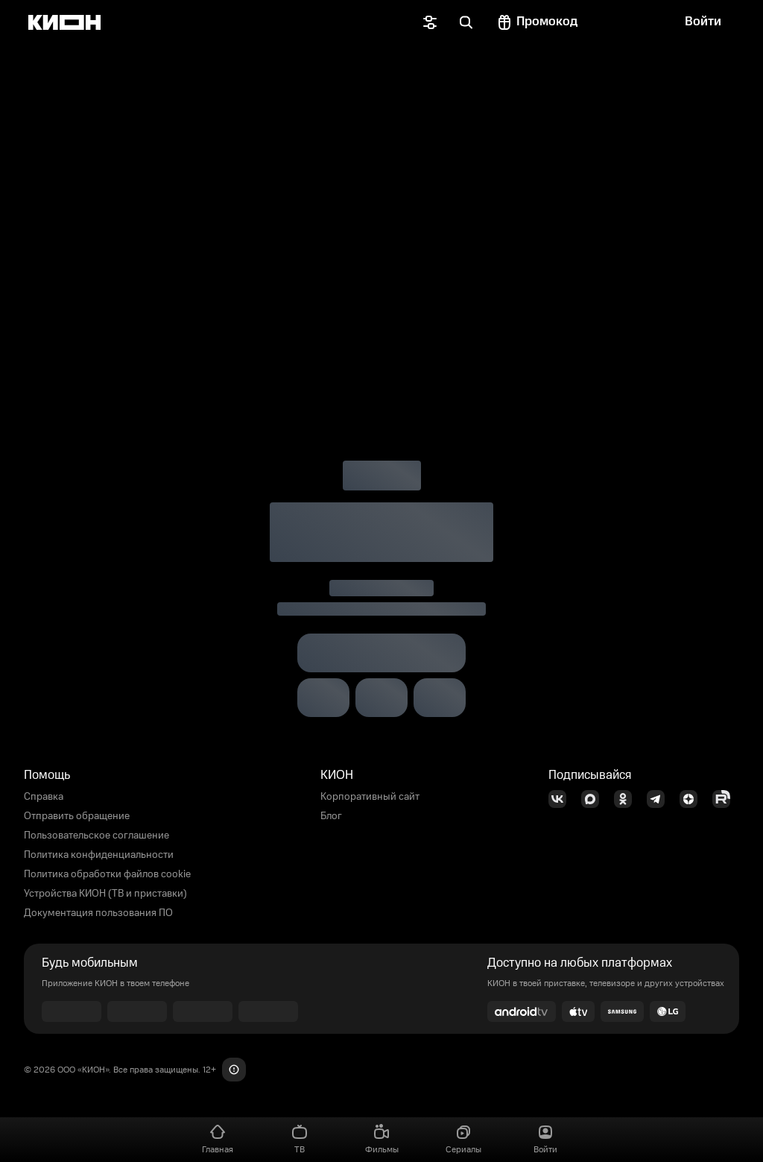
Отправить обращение (77, 816)
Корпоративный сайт (370, 796)
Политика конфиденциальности (99, 855)
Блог (331, 816)
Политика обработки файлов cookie (107, 874)
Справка (43, 796)
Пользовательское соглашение (96, 835)
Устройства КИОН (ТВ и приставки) (105, 893)
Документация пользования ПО (98, 913)
